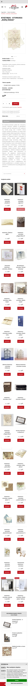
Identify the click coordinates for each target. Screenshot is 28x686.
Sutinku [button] (17, 680)
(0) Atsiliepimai (7, 173)
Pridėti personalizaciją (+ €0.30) (11, 92)
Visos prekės (14, 615)
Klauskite (19, 107)
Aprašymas (6, 121)
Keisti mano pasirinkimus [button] (17, 683)
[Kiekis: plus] (9, 103)
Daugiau (7, 209)
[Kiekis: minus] (3, 103)
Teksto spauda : (6, 82)
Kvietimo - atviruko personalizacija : (7, 88)
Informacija (4, 664)
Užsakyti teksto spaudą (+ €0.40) (11, 85)
